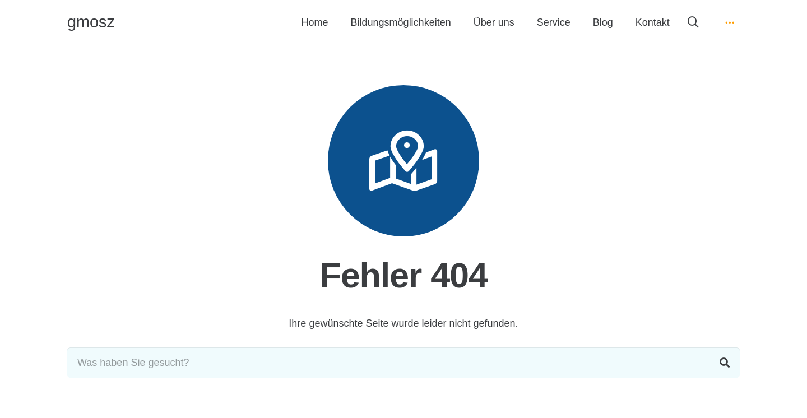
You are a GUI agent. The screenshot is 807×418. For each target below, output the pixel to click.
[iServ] (730, 22)
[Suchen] (724, 362)
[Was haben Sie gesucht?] (403, 362)
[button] (693, 22)
